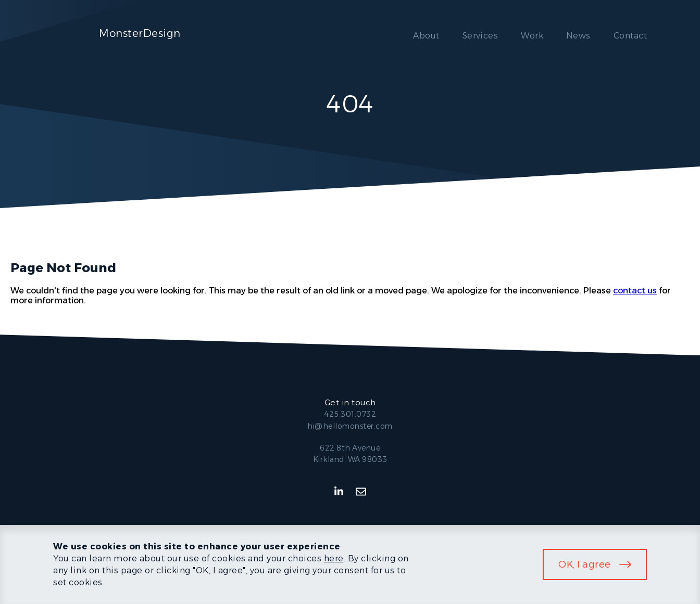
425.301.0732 (350, 414)
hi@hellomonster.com (350, 426)
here (334, 558)
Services (480, 36)
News (578, 36)
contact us (635, 290)
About (426, 36)
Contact (630, 36)
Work (532, 36)
